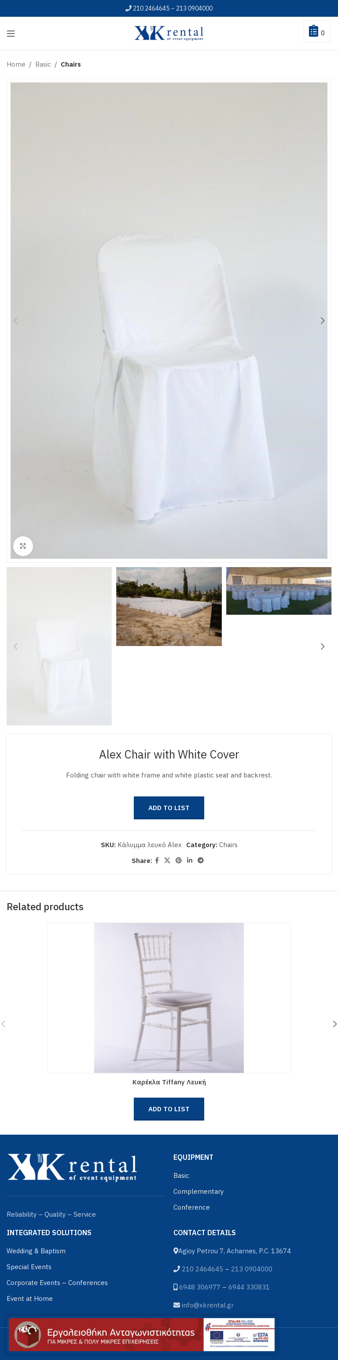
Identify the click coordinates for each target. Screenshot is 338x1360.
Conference (191, 1207)
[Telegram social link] (200, 861)
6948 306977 (199, 1287)
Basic (43, 64)
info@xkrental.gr (208, 1305)
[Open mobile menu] (11, 33)
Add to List (169, 807)
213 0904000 (194, 8)
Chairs (71, 64)
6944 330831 (249, 1287)
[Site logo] (169, 32)
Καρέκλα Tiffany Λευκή (169, 1082)
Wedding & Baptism (36, 1251)
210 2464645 (151, 8)
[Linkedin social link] (189, 861)
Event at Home (30, 1298)
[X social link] (167, 861)
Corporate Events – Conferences (57, 1282)
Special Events (29, 1267)
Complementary (198, 1191)
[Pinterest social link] (178, 861)
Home (16, 64)
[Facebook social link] (157, 861)
